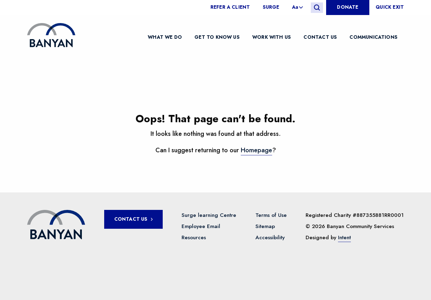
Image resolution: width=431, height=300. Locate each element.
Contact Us (320, 37)
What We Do (165, 37)
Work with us (271, 37)
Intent (344, 237)
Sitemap (265, 226)
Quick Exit (390, 7)
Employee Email (201, 226)
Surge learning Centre (209, 215)
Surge (271, 7)
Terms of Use (271, 215)
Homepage (256, 150)
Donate (347, 6)
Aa (295, 7)
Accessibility (270, 237)
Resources (194, 237)
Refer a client (230, 7)
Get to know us (217, 37)
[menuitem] (233, 7)
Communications (373, 37)
